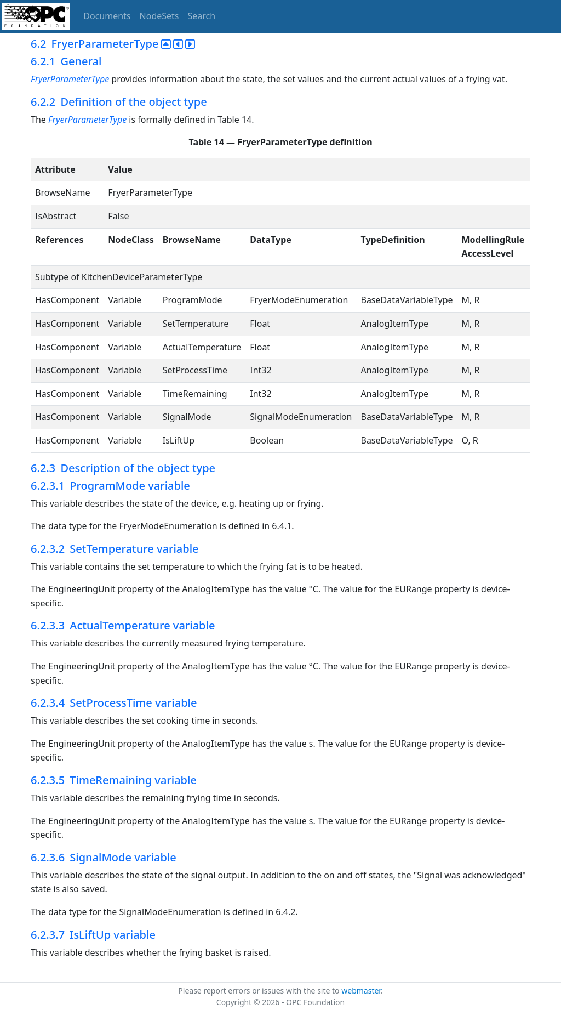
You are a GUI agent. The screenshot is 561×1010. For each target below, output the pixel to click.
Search (202, 16)
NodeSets (159, 16)
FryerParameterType (70, 79)
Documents (106, 16)
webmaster (361, 990)
